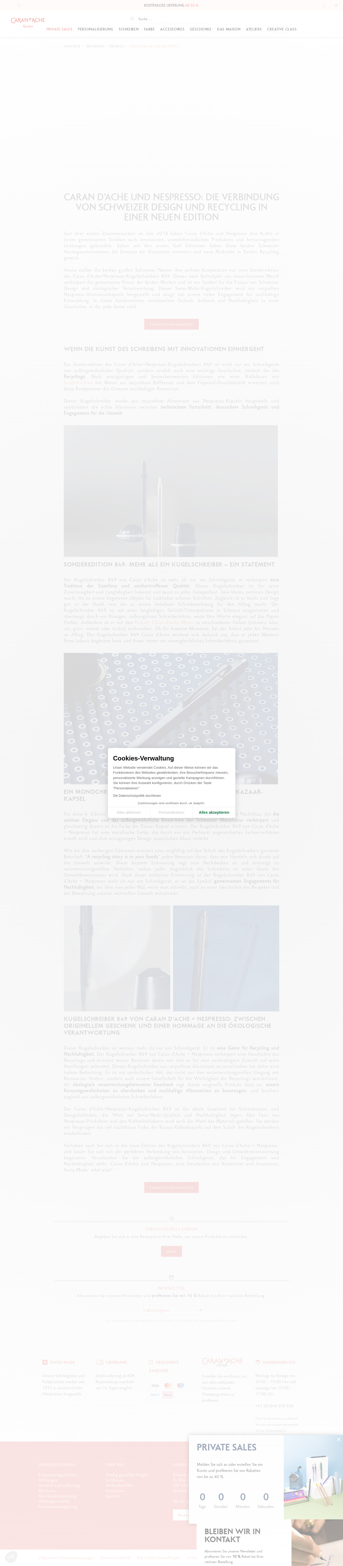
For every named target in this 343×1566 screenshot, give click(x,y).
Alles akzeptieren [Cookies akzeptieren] (214, 812)
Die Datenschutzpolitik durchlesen (137, 796)
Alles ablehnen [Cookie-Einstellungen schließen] (129, 812)
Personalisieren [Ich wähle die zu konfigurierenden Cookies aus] (171, 812)
